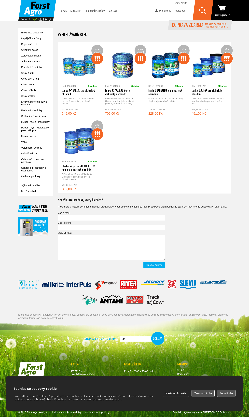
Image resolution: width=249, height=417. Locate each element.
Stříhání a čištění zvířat (33, 116)
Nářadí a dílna (29, 153)
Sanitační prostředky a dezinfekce (33, 169)
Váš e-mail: (64, 212)
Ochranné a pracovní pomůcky (32, 160)
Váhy (24, 141)
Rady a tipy (76, 11)
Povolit (226, 393)
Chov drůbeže (29, 90)
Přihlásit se (165, 10)
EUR (185, 3)
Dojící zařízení (29, 44)
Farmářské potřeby (31, 67)
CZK (177, 3)
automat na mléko (33, 226)
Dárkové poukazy (30, 176)
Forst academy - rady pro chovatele (33, 208)
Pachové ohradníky (31, 110)
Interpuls (67, 285)
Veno (89, 300)
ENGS (155, 300)
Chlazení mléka (29, 49)
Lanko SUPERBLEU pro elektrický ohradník (166, 80)
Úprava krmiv (28, 136)
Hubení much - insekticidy (35, 121)
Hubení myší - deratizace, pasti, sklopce (35, 129)
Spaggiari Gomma (106, 285)
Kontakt (113, 11)
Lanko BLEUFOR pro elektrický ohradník (209, 80)
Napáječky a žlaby (31, 38)
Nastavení (176, 393)
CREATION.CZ (211, 412)
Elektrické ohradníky (32, 32)
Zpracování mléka (31, 55)
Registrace (180, 10)
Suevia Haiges (188, 285)
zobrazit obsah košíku (222, 10)
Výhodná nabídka (31, 185)
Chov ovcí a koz (30, 78)
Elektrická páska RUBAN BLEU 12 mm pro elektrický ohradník (79, 155)
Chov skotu (27, 72)
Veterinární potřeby (31, 147)
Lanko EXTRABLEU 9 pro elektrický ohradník (122, 80)
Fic (172, 285)
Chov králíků (28, 96)
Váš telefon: (64, 222)
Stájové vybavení (30, 61)
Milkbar (135, 300)
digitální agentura (192, 412)
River (128, 285)
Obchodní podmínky (95, 11)
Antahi (111, 300)
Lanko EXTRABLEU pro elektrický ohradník (79, 80)
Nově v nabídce (29, 191)
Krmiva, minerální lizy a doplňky (34, 103)
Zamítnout (203, 393)
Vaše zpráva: (65, 232)
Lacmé (213, 285)
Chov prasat (28, 84)
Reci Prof (28, 285)
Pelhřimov (225, 412)
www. (30, 381)
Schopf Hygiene (152, 285)
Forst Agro (32, 412)
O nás (64, 11)
